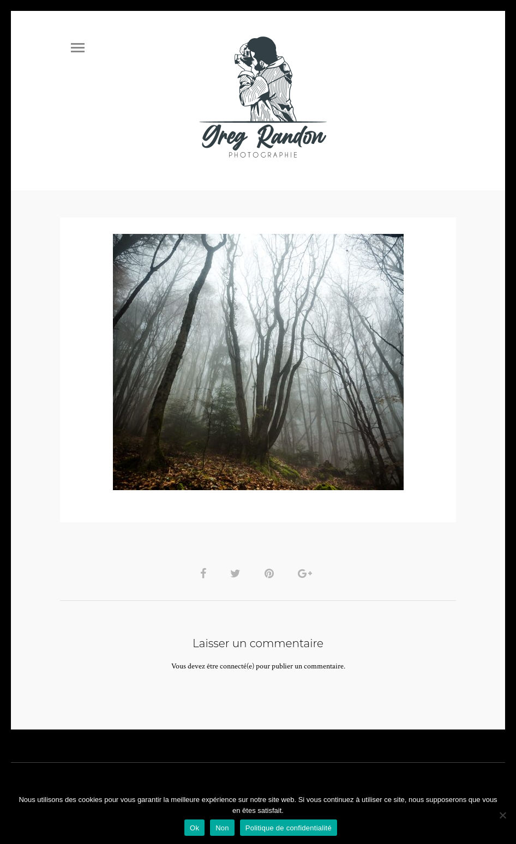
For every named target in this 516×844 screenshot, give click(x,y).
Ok (194, 828)
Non (222, 828)
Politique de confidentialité (288, 828)
